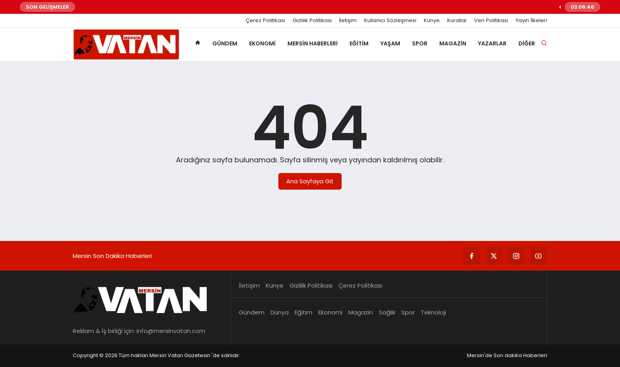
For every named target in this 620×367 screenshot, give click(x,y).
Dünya (279, 312)
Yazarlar (492, 43)
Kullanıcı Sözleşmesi (390, 20)
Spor (419, 43)
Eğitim (359, 43)
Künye (432, 20)
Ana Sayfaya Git (310, 181)
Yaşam (390, 43)
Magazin (452, 43)
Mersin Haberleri (312, 43)
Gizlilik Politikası (312, 20)
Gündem (224, 43)
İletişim (348, 20)
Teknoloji (433, 312)
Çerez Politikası (265, 20)
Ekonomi (262, 43)
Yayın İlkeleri (531, 20)
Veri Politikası (491, 20)
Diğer (526, 43)
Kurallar (457, 20)
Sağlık (387, 312)
